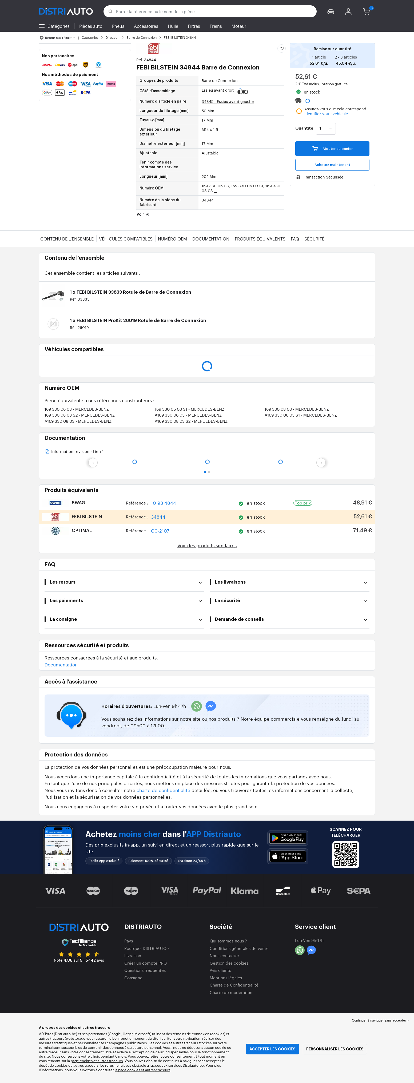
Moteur (239, 26)
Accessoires (146, 26)
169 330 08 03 (297, 409)
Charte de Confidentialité (234, 985)
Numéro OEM (172, 239)
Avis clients (220, 970)
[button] (331, 11)
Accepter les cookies (272, 1049)
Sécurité (314, 239)
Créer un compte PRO (145, 963)
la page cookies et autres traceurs (142, 1070)
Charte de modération (231, 992)
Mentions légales (226, 977)
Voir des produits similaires (207, 545)
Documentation (210, 239)
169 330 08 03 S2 (80, 415)
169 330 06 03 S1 (189, 409)
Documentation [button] (61, 664)
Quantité (304, 128)
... (215, 190)
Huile (173, 26)
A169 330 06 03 (188, 415)
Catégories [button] (58, 26)
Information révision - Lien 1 (74, 451)
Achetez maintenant (332, 164)
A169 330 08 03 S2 (191, 421)
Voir (143, 215)
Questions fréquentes (145, 970)
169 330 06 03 (77, 409)
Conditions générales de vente (239, 948)
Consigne (133, 977)
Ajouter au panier (332, 148)
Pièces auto (90, 26)
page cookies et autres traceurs (97, 1060)
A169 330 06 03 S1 (301, 415)
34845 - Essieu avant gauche (228, 101)
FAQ (295, 239)
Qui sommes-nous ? (228, 941)
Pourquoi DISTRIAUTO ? (147, 948)
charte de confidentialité (163, 790)
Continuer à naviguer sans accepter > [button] (380, 1020)
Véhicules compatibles (126, 239)
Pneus (118, 26)
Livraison (132, 955)
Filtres (194, 26)
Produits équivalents (260, 239)
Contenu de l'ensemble (67, 239)
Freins (216, 26)
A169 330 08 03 (78, 421)
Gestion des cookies (229, 963)
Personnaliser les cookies (335, 1049)
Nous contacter (224, 955)
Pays (128, 941)
